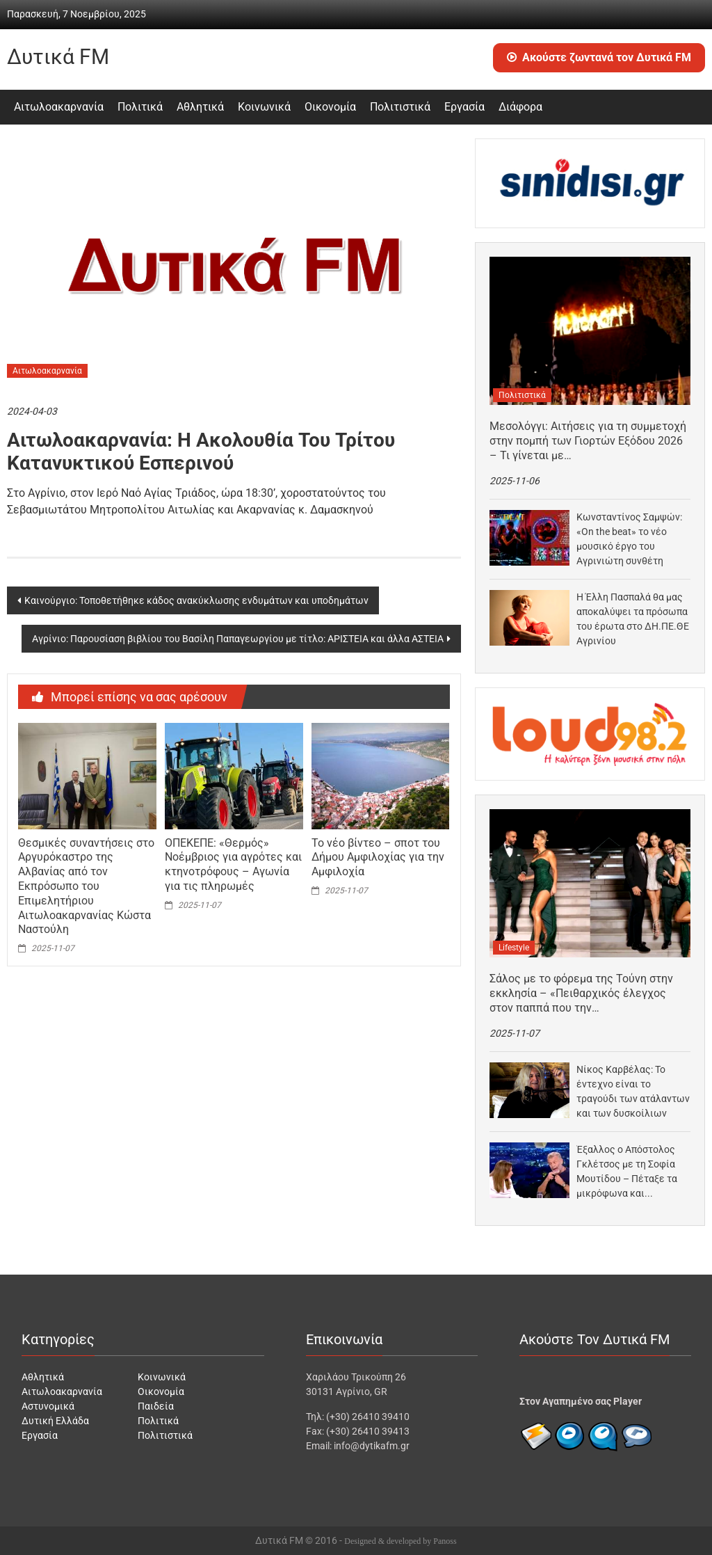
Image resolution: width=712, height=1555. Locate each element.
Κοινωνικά (264, 106)
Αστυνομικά (48, 1406)
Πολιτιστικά (400, 106)
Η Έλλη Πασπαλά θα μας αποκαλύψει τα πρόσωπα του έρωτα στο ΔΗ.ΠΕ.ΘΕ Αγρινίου (632, 618)
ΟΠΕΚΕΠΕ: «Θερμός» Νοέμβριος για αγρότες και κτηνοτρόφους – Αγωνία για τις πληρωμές (233, 864)
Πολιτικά (140, 106)
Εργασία (464, 106)
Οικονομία (330, 106)
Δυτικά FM (58, 57)
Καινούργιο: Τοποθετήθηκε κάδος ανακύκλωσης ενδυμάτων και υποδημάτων (196, 600)
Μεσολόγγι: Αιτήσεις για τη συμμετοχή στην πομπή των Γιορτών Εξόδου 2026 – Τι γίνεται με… (588, 441)
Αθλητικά (200, 106)
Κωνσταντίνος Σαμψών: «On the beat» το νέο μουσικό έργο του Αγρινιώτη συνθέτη (629, 538)
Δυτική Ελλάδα (55, 1420)
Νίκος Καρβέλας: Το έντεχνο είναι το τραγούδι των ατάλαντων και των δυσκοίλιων (633, 1091)
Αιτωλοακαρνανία (59, 106)
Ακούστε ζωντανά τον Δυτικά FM (599, 57)
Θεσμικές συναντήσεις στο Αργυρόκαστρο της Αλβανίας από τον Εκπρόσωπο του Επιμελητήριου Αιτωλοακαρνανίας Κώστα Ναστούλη (86, 886)
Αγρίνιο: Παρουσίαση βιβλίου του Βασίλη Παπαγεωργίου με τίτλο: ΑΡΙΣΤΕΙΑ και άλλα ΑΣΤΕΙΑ (238, 638)
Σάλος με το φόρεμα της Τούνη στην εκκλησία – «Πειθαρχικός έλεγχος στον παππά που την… (581, 993)
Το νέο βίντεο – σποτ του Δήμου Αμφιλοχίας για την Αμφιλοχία (378, 857)
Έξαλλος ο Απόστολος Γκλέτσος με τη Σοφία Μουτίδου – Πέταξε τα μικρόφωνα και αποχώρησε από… (626, 1172)
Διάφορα (520, 106)
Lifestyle (514, 947)
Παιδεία (156, 1406)
